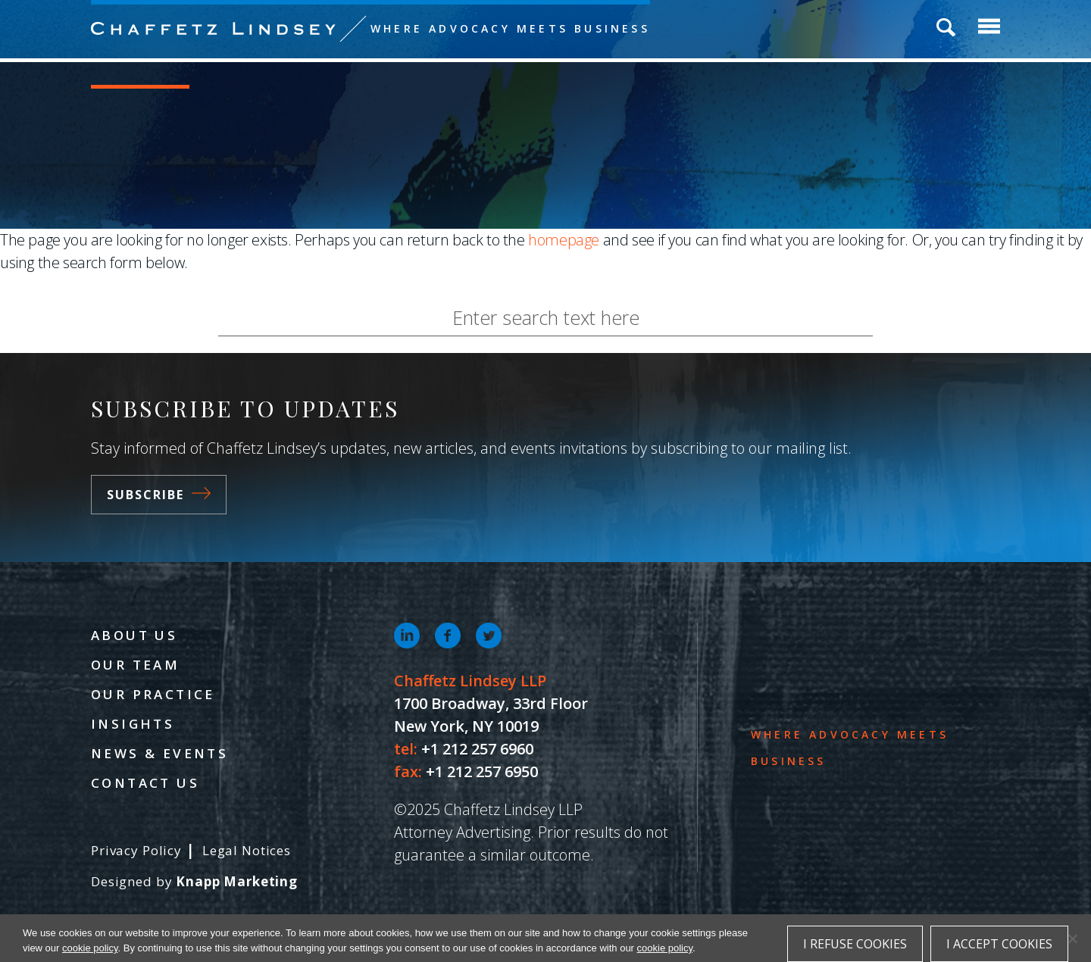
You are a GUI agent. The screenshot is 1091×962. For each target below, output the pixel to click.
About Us (134, 635)
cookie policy (89, 948)
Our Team (135, 664)
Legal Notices (246, 850)
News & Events (159, 753)
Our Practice (153, 694)
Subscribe (159, 494)
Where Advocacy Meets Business (510, 28)
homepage (563, 240)
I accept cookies (999, 943)
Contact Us (145, 783)
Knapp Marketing (237, 881)
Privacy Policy (136, 850)
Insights (132, 723)
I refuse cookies (855, 943)
